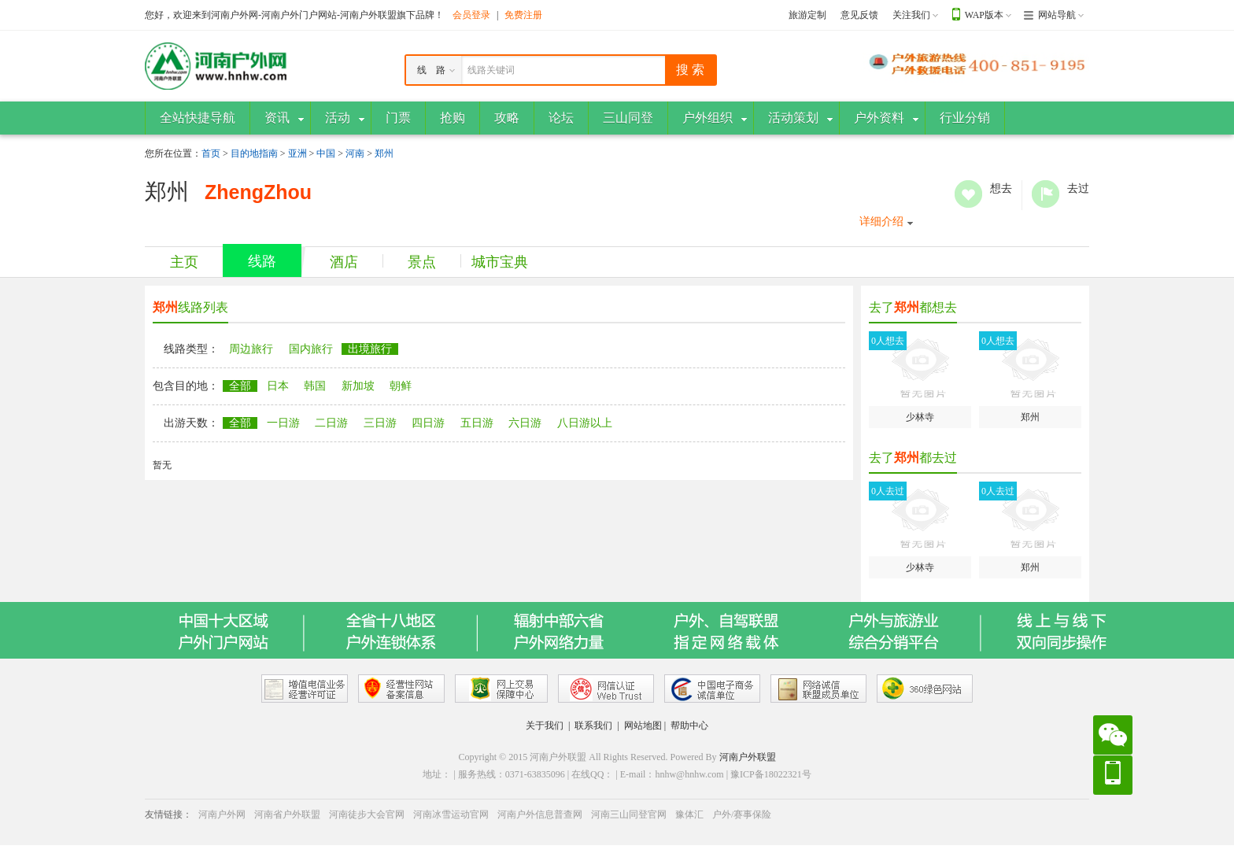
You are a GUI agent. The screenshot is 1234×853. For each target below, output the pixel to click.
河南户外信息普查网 (539, 814)
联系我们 (593, 725)
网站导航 (1057, 14)
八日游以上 (584, 423)
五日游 (476, 423)
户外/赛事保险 (741, 814)
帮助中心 (689, 725)
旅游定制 (807, 14)
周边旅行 (251, 349)
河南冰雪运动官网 (451, 814)
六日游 (524, 423)
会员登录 (471, 14)
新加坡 (358, 386)
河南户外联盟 (747, 757)
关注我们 (911, 14)
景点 (422, 262)
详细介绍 (881, 221)
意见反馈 (859, 14)
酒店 (344, 262)
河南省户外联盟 (287, 814)
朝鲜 (401, 386)
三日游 (380, 423)
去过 (1045, 194)
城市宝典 (499, 262)
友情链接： (168, 814)
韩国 (315, 386)
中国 (325, 153)
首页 (210, 153)
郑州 (384, 153)
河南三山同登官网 (629, 814)
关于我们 (544, 725)
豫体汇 (689, 814)
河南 (354, 153)
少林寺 (920, 377)
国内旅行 (311, 349)
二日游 (331, 423)
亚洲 (297, 153)
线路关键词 (491, 70)
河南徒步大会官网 (367, 814)
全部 (240, 386)
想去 (968, 194)
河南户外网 (222, 814)
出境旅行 (370, 349)
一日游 (283, 423)
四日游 (428, 423)
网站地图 (643, 725)
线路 (262, 261)
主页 (184, 262)
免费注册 (523, 14)
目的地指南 (254, 153)
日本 (278, 386)
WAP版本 (984, 14)
